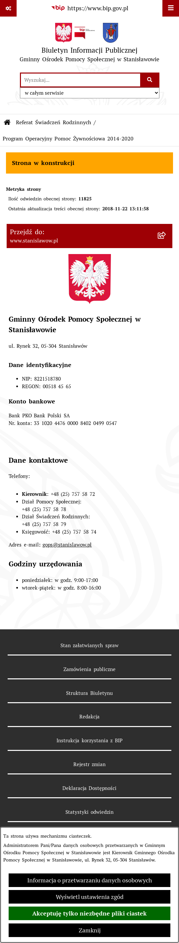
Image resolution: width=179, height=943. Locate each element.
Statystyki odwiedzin (89, 812)
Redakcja (89, 716)
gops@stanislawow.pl (67, 545)
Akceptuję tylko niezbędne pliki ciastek (89, 913)
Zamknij (90, 930)
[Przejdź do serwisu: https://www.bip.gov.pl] (89, 8)
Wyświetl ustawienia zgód (90, 897)
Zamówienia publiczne (89, 669)
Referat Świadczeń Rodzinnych (53, 122)
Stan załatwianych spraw (89, 645)
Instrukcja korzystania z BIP (89, 740)
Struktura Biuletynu (89, 693)
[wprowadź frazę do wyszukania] (80, 80)
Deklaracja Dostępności (89, 788)
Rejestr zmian (89, 764)
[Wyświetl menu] (170, 8)
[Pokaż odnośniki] (8, 8)
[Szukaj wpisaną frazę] (150, 80)
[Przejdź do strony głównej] (89, 44)
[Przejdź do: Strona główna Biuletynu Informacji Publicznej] (7, 122)
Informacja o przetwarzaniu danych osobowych (89, 880)
